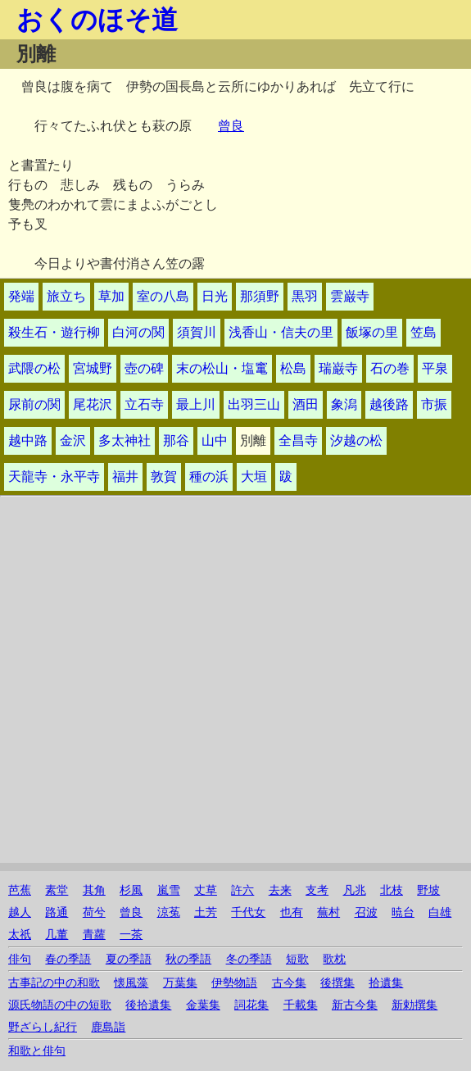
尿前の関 (34, 404)
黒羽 (305, 296)
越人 (19, 912)
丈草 (205, 890)
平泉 (435, 368)
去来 (280, 890)
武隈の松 (34, 368)
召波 (366, 912)
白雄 (439, 912)
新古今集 (355, 1005)
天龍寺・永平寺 (54, 476)
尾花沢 (92, 404)
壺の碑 (144, 368)
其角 (94, 890)
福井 (125, 476)
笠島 (423, 332)
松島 (293, 368)
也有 (291, 912)
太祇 (19, 934)
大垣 (254, 476)
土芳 (205, 912)
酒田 (305, 404)
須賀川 (196, 332)
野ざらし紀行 (42, 1027)
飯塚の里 (372, 332)
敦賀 (164, 476)
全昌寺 (298, 440)
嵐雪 (168, 890)
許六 (242, 890)
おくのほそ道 (97, 19)
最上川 (195, 404)
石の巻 (390, 368)
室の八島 (163, 296)
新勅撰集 (414, 1005)
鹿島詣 (108, 1027)
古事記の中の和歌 (54, 983)
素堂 (56, 890)
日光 (215, 296)
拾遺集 (386, 983)
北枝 (391, 890)
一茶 (131, 934)
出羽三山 (254, 404)
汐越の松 (356, 440)
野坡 (428, 890)
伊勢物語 (234, 983)
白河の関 (138, 332)
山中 (215, 440)
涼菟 (168, 912)
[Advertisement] (235, 748)
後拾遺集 (148, 1005)
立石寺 (144, 404)
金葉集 (203, 1005)
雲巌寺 (349, 296)
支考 (317, 890)
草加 (111, 296)
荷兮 (94, 912)
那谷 (176, 440)
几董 (56, 934)
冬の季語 (249, 959)
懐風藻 (131, 983)
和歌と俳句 (37, 1051)
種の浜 (209, 476)
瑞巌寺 (338, 368)
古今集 (289, 983)
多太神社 (124, 440)
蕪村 (328, 912)
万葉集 (180, 983)
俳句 (19, 959)
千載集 (300, 1005)
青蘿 (94, 934)
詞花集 (251, 1005)
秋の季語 (188, 959)
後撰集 (337, 983)
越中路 (28, 440)
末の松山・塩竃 (222, 368)
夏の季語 (129, 959)
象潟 (344, 404)
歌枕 (334, 959)
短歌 (297, 959)
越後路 (389, 404)
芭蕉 (19, 890)
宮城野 (92, 368)
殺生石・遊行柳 (54, 332)
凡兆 (354, 890)
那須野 (259, 296)
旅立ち (66, 296)
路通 (56, 912)
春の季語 (68, 959)
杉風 (131, 890)
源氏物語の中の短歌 (59, 1005)
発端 (21, 296)
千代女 (248, 912)
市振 (434, 404)
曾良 (231, 126)
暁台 (403, 912)
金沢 (73, 440)
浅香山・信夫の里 (281, 332)
